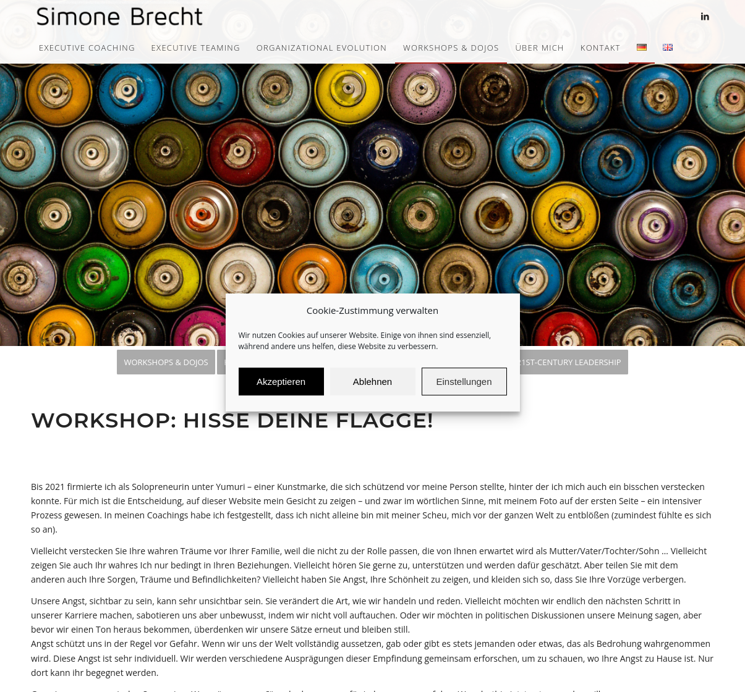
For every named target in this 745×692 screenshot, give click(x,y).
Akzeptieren (281, 391)
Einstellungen (464, 391)
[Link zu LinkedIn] (705, 16)
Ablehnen (372, 391)
